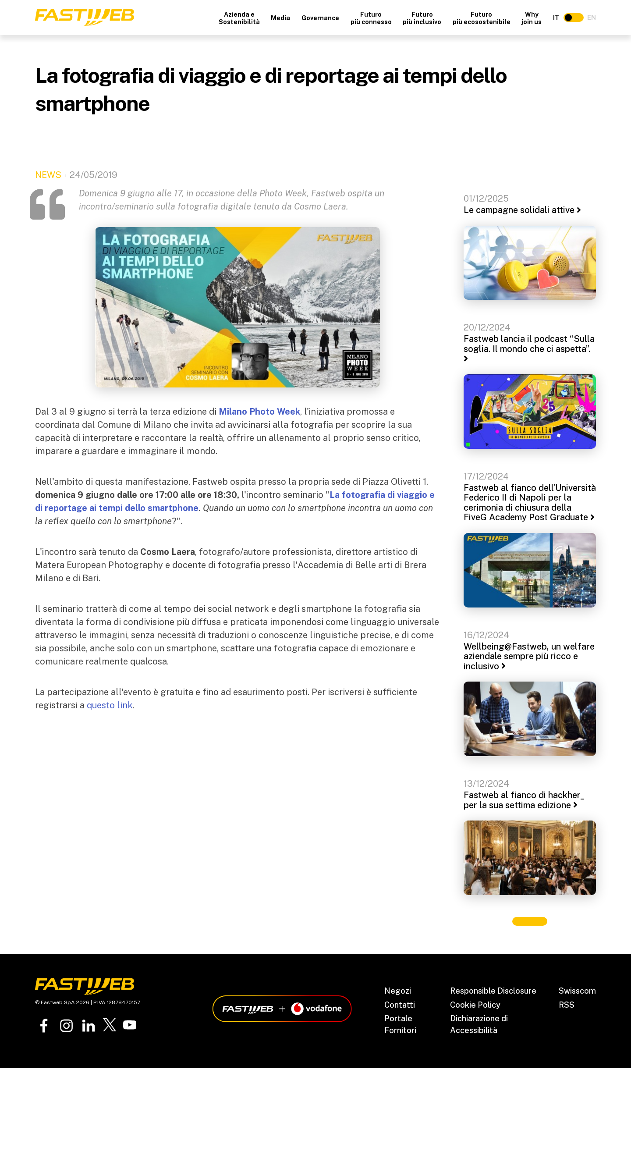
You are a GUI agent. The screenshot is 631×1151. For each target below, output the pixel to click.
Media (280, 17)
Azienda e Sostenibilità (239, 18)
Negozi (397, 990)
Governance (320, 17)
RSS (566, 1004)
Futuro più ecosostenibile (481, 18)
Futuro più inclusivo (422, 18)
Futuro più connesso (371, 18)
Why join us (531, 18)
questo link (110, 705)
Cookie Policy (475, 1004)
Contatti (399, 1004)
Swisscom (577, 990)
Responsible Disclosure (493, 990)
